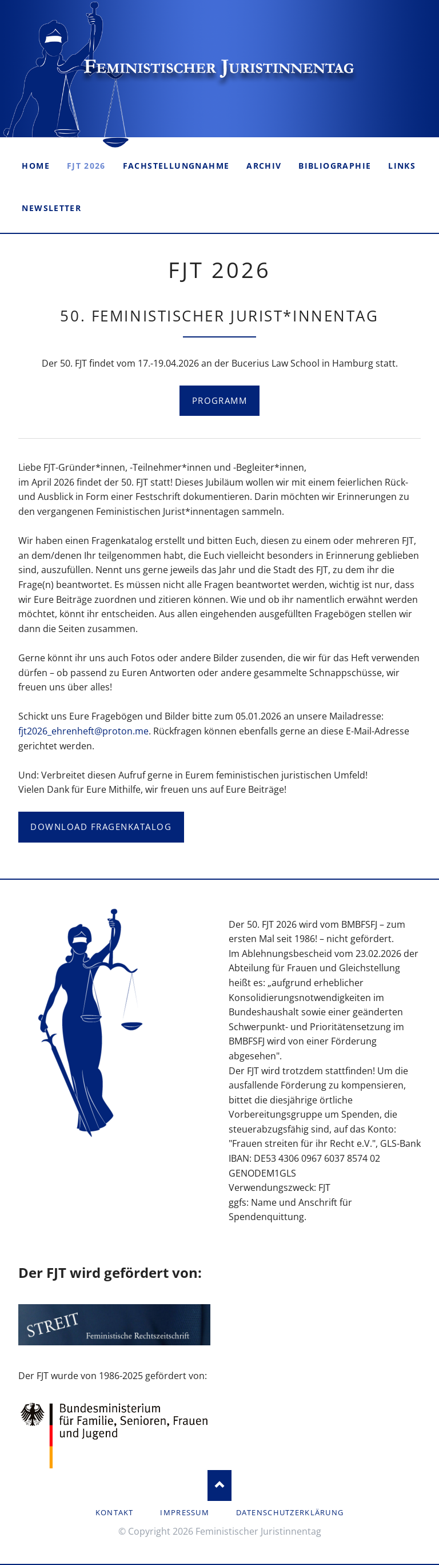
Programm (220, 400)
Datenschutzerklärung (290, 1512)
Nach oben (219, 1485)
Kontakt (114, 1512)
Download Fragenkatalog (100, 826)
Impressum (184, 1512)
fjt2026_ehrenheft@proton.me (83, 731)
